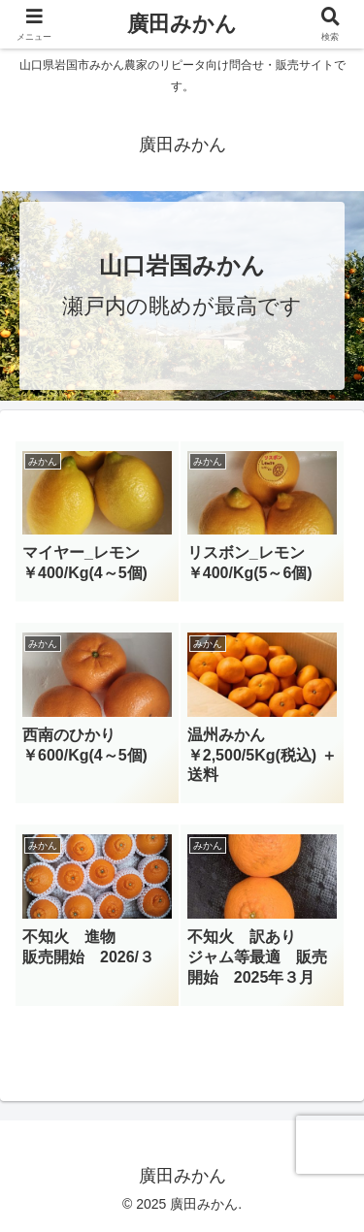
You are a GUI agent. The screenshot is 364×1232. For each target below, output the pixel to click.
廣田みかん (182, 24)
